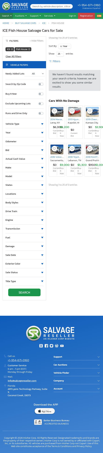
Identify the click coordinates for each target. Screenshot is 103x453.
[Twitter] (41, 346)
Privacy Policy (84, 446)
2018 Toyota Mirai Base (80, 157)
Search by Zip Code (15, 84)
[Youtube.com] (62, 346)
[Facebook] (46, 346)
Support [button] (34, 15)
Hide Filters (36, 41)
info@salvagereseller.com (22, 380)
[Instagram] (51, 346)
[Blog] (56, 346)
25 (59, 53)
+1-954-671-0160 (89, 5)
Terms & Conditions (61, 446)
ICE (44, 23)
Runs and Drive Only (16, 113)
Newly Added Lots (14, 73)
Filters (54, 61)
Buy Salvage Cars (25, 23)
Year (65, 46)
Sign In (72, 15)
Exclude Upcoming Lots (18, 103)
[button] (6, 16)
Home (6, 23)
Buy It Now (11, 93)
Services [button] (48, 15)
